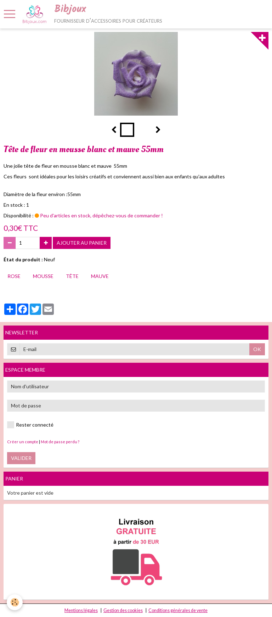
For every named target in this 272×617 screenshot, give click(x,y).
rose (14, 276)
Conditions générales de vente (178, 610)
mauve (100, 276)
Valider (21, 458)
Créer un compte (22, 441)
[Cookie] (15, 602)
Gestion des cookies (123, 610)
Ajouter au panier (82, 243)
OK (257, 349)
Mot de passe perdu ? (60, 441)
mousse (43, 276)
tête (72, 276)
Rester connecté (30, 424)
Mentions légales (81, 610)
